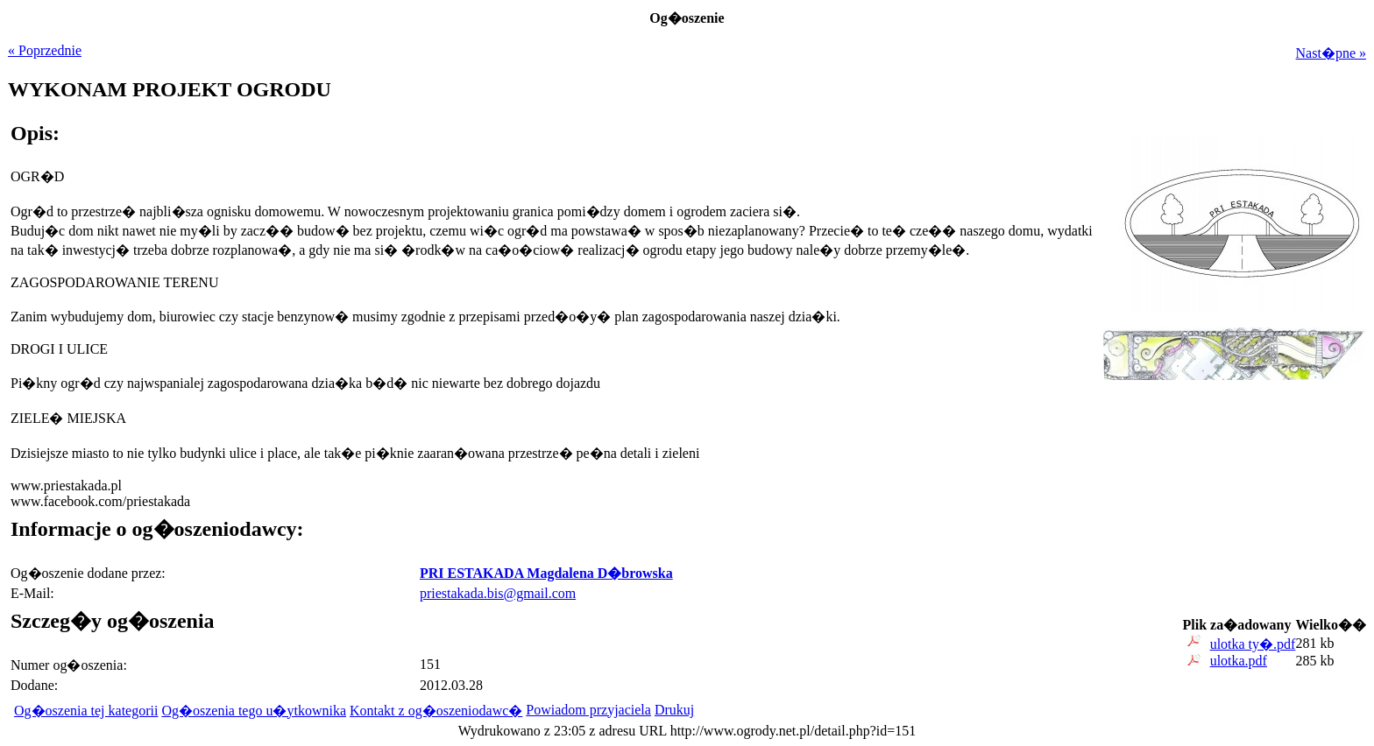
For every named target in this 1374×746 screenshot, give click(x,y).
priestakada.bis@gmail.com (498, 593)
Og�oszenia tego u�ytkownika (253, 710)
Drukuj (674, 709)
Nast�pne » (1331, 53)
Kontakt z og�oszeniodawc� (436, 710)
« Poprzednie (44, 50)
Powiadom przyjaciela (588, 709)
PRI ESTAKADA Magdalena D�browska (546, 573)
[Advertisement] (1256, 505)
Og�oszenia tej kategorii (86, 710)
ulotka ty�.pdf (1253, 644)
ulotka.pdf (1238, 660)
